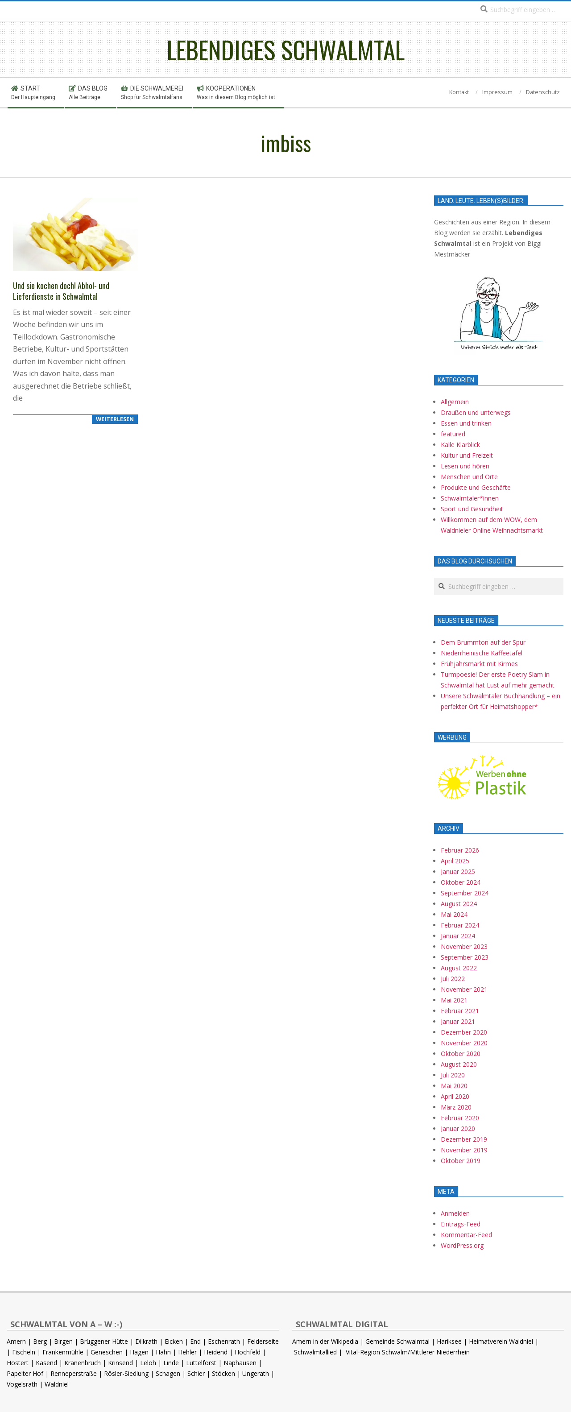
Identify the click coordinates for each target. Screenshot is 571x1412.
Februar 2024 (460, 925)
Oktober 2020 (460, 1053)
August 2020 (459, 1064)
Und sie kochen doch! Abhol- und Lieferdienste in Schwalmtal (61, 291)
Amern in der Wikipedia (325, 1341)
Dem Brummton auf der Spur (483, 642)
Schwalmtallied (315, 1352)
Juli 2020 (453, 1075)
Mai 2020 (454, 1085)
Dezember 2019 (464, 1139)
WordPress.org (462, 1245)
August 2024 (459, 903)
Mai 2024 (454, 914)
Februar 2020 (460, 1118)
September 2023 (464, 957)
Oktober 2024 (460, 882)
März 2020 (456, 1107)
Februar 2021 (460, 1010)
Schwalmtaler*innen (470, 498)
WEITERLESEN (115, 419)
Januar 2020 (458, 1128)
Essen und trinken (466, 423)
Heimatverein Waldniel (501, 1341)
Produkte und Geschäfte (476, 487)
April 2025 (455, 861)
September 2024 (464, 893)
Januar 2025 (458, 871)
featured (453, 434)
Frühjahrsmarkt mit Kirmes (479, 663)
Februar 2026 (460, 850)
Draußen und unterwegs (476, 412)
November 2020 (464, 1043)
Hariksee (449, 1341)
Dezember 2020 (464, 1032)
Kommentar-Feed (466, 1234)
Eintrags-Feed (460, 1224)
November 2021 (464, 989)
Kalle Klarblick (460, 444)
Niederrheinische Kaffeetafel (481, 653)
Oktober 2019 (460, 1160)
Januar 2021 (458, 1021)
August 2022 (459, 968)
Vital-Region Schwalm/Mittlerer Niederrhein (408, 1352)
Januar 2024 (458, 936)
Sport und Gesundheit (472, 509)
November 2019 (464, 1150)
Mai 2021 (454, 1000)
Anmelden (455, 1213)
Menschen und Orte (469, 476)
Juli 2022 (453, 978)
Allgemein (455, 402)
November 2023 (464, 946)
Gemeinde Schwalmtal (397, 1341)
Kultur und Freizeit (467, 455)
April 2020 (455, 1096)
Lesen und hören (465, 466)
